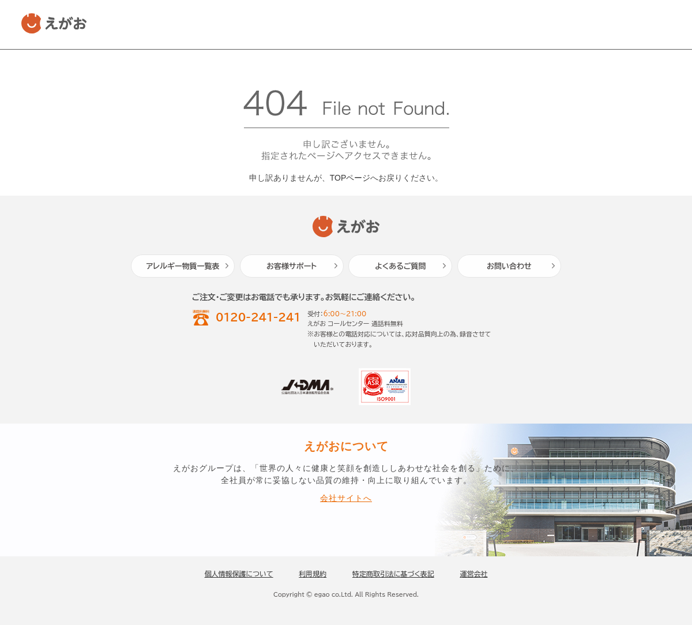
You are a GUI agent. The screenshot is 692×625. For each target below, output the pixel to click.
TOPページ (350, 177)
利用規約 (312, 573)
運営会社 (473, 573)
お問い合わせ (509, 266)
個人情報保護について (239, 573)
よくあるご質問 (400, 266)
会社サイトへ (346, 498)
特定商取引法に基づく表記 (393, 573)
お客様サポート (291, 266)
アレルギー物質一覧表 (183, 266)
